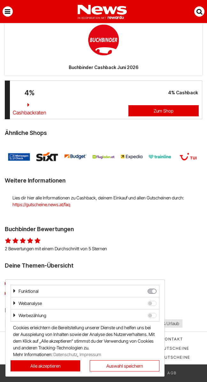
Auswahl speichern (124, 366)
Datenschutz (65, 354)
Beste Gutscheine (166, 348)
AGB (172, 372)
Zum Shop (163, 110)
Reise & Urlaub (165, 323)
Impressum (90, 354)
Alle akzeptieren (45, 366)
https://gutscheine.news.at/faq (41, 204)
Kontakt (172, 339)
